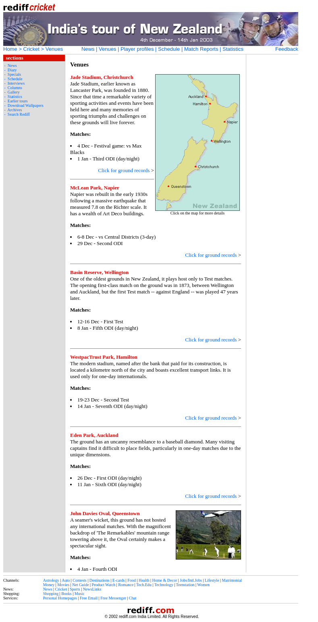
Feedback (286, 49)
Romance (125, 584)
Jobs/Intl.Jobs (191, 580)
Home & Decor (164, 580)
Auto (66, 580)
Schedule (169, 49)
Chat (133, 598)
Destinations (99, 580)
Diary (12, 70)
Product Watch (104, 584)
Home (10, 49)
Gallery (14, 92)
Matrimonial (232, 580)
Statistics (232, 49)
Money (48, 584)
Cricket (31, 49)
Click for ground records (124, 170)
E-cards (118, 580)
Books (66, 593)
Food (131, 580)
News (88, 49)
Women (203, 584)
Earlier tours (18, 101)
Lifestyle (212, 580)
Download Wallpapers (26, 105)
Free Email (89, 598)
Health (144, 580)
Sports (75, 589)
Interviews (16, 83)
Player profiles (137, 49)
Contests (79, 580)
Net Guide (80, 584)
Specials (14, 74)
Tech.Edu (144, 584)
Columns (15, 87)
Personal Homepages (60, 598)
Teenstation (185, 584)
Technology (163, 584)
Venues (107, 49)
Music (80, 593)
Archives (14, 110)
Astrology (51, 580)
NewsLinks (92, 589)
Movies (63, 584)
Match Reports (201, 49)
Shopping (50, 593)
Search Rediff (19, 114)
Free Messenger (113, 598)
